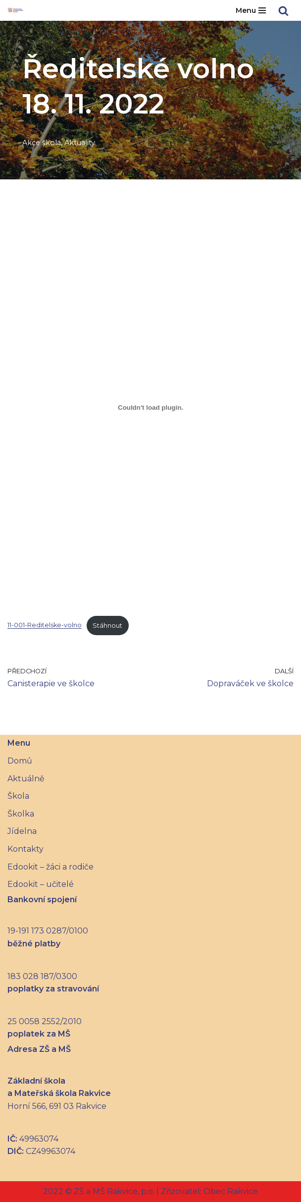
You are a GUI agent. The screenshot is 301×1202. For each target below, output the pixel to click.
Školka (20, 814)
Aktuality (79, 142)
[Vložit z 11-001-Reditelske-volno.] (150, 407)
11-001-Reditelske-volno (44, 625)
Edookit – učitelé (40, 884)
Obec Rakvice (229, 1191)
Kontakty (25, 849)
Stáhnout (107, 625)
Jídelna (22, 831)
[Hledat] (283, 10)
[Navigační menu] (250, 10)
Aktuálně (26, 778)
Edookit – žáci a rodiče (50, 867)
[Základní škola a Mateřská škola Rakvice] (17, 10)
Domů (19, 760)
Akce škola (41, 142)
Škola (18, 796)
